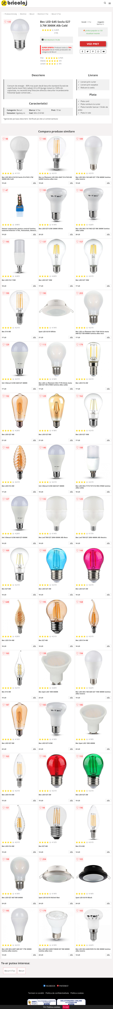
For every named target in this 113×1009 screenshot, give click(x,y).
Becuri (32, 14)
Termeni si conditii (36, 993)
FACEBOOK (49, 986)
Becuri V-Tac (56, 14)
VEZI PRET (93, 43)
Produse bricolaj (11, 14)
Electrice (23, 14)
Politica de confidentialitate (57, 993)
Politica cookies (77, 993)
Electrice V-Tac (43, 14)
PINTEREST (62, 986)
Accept (66, 1007)
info (34, 183)
